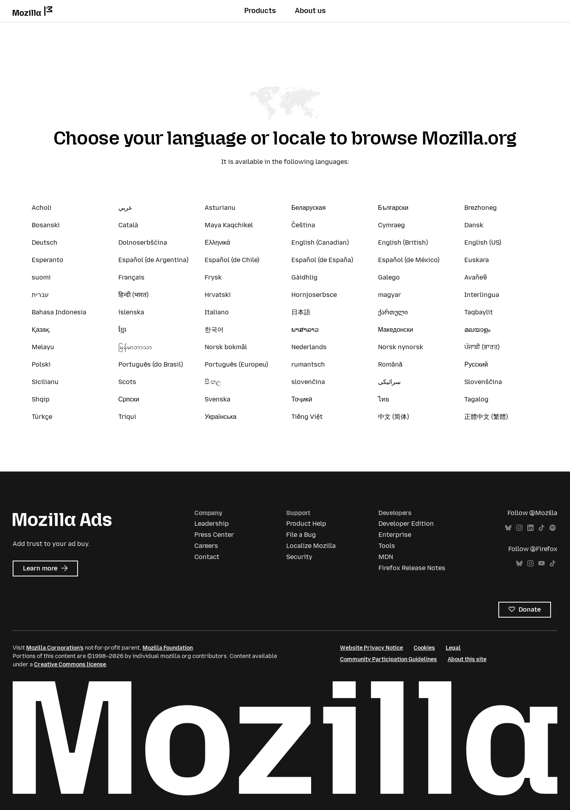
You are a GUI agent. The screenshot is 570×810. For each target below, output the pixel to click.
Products (260, 10)
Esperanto (47, 260)
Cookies (424, 648)
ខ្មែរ (122, 329)
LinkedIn (530, 528)
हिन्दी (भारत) (133, 295)
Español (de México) (408, 260)
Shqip (40, 399)
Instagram (519, 528)
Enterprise (394, 534)
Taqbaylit (478, 312)
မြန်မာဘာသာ (135, 347)
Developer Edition (406, 523)
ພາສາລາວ (305, 329)
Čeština (303, 225)
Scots (127, 382)
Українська (220, 416)
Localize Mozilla (311, 546)
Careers (206, 546)
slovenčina (308, 382)
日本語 (300, 312)
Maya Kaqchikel (229, 225)
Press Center (214, 534)
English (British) (403, 242)
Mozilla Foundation (167, 648)
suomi (41, 277)
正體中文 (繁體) (486, 416)
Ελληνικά (217, 242)
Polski (41, 364)
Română (390, 364)
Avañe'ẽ (475, 277)
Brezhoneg (480, 207)
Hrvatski (218, 295)
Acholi (41, 207)
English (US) (482, 242)
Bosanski (46, 225)
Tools (386, 546)
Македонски (395, 329)
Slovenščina (483, 382)
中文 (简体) (393, 416)
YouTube (541, 564)
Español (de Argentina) (153, 260)
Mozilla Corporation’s (55, 648)
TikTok (541, 528)
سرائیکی (389, 382)
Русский (476, 364)
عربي (125, 207)
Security (299, 557)
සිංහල (213, 382)
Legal (453, 648)
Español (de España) (322, 260)
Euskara (476, 260)
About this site (467, 659)
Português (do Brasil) (150, 364)
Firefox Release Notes (411, 568)
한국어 (214, 329)
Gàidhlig (304, 277)
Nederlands (309, 347)
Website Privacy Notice (371, 648)
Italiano (217, 312)
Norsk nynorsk (400, 347)
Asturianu (220, 207)
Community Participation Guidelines (388, 659)
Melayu (43, 347)
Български (393, 207)
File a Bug (301, 534)
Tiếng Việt (307, 416)
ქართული (393, 312)
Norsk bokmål (226, 347)
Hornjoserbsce (314, 295)
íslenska (131, 312)
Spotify (552, 528)
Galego (389, 277)
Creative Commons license (70, 664)
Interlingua (481, 295)
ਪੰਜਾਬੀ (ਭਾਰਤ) (482, 347)
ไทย (383, 399)
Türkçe (42, 416)
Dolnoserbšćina (142, 242)
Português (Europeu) (236, 364)
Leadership (211, 523)
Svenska (217, 399)
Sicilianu (45, 382)
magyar (389, 295)
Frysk (213, 277)
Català (128, 225)
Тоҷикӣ (301, 399)
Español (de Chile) (232, 260)
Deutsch (44, 242)
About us (310, 10)
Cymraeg (391, 225)
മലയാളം (477, 329)
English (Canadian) (320, 242)
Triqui (127, 416)
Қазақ (40, 329)
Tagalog (476, 399)
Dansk (473, 225)
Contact (206, 557)
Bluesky (508, 528)
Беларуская (308, 207)
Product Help (306, 523)
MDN (385, 557)
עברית (40, 295)
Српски (128, 399)
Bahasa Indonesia (59, 312)
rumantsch (308, 364)
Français (131, 277)
